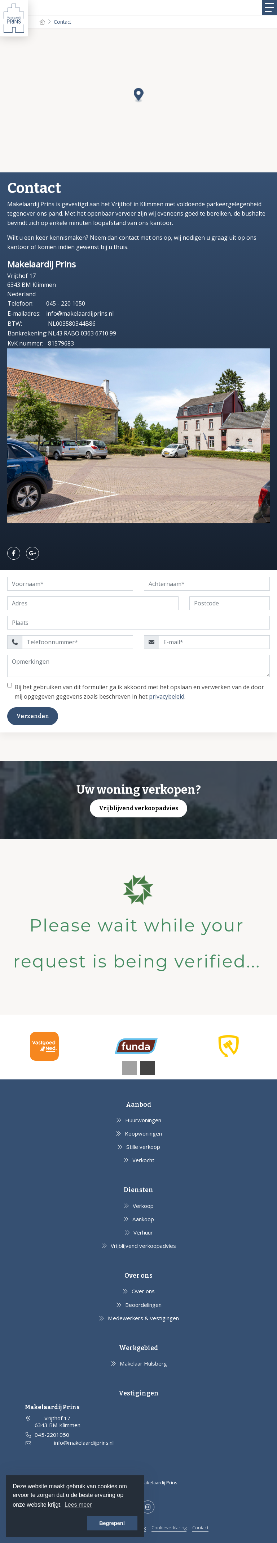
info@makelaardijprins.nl (80, 313)
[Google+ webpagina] (32, 553)
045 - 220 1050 (65, 303)
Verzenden (32, 716)
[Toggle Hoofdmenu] (269, 7)
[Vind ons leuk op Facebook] (13, 553)
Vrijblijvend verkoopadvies (138, 808)
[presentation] (129, 1068)
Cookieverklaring (168, 1527)
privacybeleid (166, 696)
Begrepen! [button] (112, 1523)
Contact (200, 1527)
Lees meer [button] (78, 1505)
